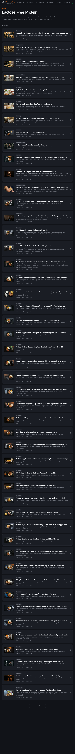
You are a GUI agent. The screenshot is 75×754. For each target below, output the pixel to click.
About (67, 2)
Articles (30, 2)
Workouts (20, 2)
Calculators (40, 2)
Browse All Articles (37, 706)
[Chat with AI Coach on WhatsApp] (72, 2)
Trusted (50, 2)
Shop (58, 2)
